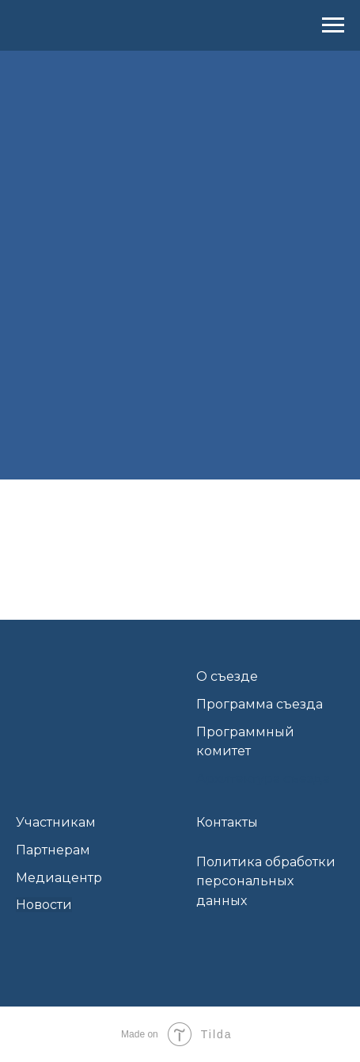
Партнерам (53, 850)
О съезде (227, 676)
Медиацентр (59, 877)
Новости (44, 904)
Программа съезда (259, 704)
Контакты (227, 822)
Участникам (56, 822)
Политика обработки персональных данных (265, 881)
